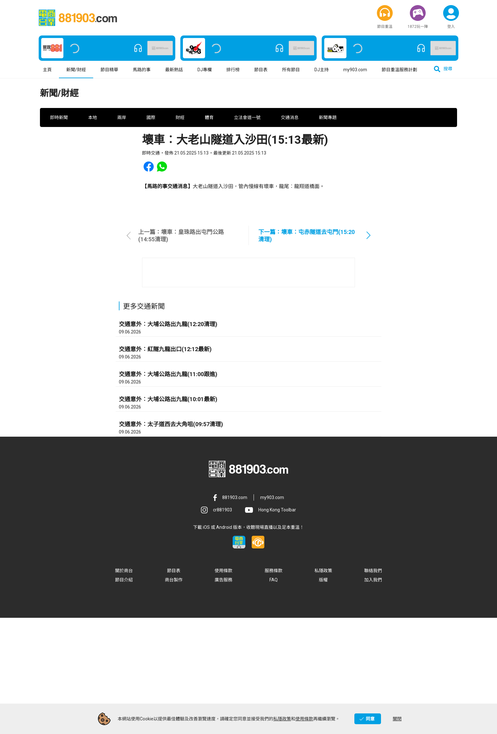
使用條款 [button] (223, 686)
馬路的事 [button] (142, 74)
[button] (385, 14)
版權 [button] (323, 696)
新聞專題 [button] (328, 140)
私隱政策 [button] (323, 686)
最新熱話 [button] (174, 74)
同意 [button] (370, 718)
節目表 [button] (261, 74)
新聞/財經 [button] (76, 74)
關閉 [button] (397, 718)
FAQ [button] (273, 696)
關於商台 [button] (124, 686)
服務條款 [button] (273, 686)
